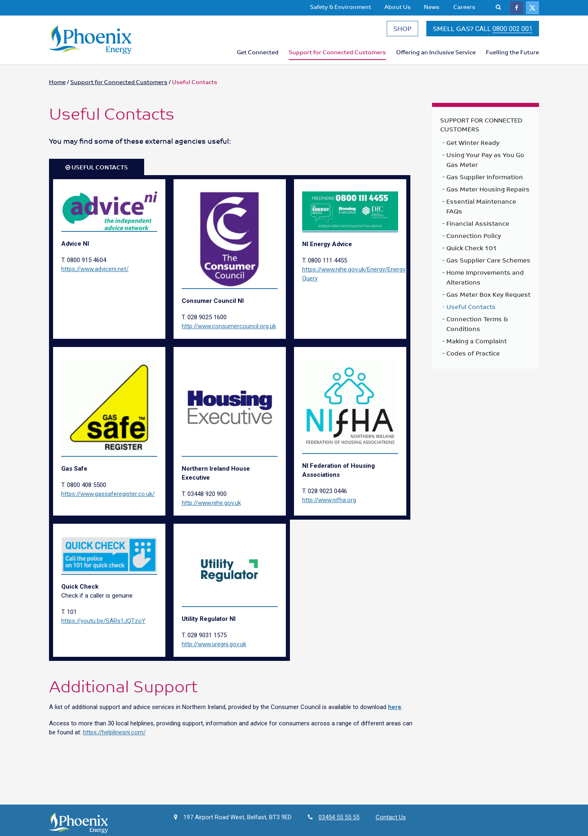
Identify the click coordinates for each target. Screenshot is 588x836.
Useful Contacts (471, 311)
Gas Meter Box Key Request (488, 298)
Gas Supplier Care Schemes (488, 264)
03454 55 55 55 (338, 821)
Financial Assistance (477, 227)
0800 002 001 (512, 31)
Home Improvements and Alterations (485, 281)
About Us (397, 6)
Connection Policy (473, 240)
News (431, 6)
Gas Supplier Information (484, 181)
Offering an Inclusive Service (436, 54)
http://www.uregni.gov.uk (214, 648)
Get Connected (257, 54)
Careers (464, 6)
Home (57, 86)
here (394, 711)
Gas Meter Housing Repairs (488, 193)
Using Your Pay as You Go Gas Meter (485, 163)
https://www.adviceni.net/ (95, 273)
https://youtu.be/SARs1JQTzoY (103, 625)
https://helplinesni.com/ (114, 736)
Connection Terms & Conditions (477, 328)
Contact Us (391, 821)
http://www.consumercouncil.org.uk (229, 330)
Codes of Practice (473, 357)
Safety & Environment (340, 6)
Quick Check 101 (471, 252)
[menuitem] (340, 6)
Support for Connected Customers (337, 54)
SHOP (402, 30)
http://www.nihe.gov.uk (211, 507)
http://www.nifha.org (329, 504)
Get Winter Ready (472, 146)
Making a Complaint (476, 345)
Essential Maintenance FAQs (481, 210)
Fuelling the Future (512, 54)
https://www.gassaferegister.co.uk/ (108, 498)
